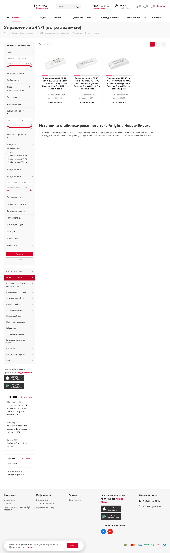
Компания (10, 495)
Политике (30, 547)
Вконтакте (103, 531)
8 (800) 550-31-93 (100, 6)
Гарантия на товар (45, 507)
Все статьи (27, 458)
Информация (43, 495)
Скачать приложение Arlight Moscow (17, 508)
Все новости (26, 397)
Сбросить (20, 260)
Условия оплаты (44, 499)
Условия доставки (45, 503)
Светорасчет (12, 463)
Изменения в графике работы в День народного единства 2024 (18, 428)
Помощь (73, 495)
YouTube (110, 531)
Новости (8, 503)
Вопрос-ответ (75, 499)
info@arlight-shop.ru (152, 506)
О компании (10, 499)
